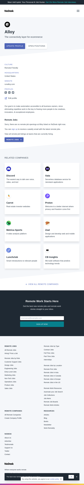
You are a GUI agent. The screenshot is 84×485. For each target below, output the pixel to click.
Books (46, 421)
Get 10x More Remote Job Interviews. (61, 2)
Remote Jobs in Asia (51, 372)
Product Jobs (9, 385)
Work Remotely (49, 428)
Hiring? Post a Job (11, 353)
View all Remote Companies (42, 284)
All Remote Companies (13, 415)
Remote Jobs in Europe (52, 379)
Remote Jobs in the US (52, 382)
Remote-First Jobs (50, 369)
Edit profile (11, 98)
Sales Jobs (8, 388)
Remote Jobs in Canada (52, 376)
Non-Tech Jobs (10, 378)
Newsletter (47, 425)
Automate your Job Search (53, 392)
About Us (8, 438)
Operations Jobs (10, 382)
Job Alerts (47, 398)
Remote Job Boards (51, 402)
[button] (78, 10)
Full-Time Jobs (49, 353)
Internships (48, 360)
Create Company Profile (13, 418)
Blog (45, 418)
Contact (7, 454)
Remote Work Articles (51, 405)
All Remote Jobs (10, 350)
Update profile (14, 46)
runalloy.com (10, 84)
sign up (15, 129)
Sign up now (42, 324)
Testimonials (9, 444)
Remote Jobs (11, 120)
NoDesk (8, 434)
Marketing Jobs (10, 375)
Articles (46, 415)
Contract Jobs (49, 350)
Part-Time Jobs (49, 356)
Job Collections (49, 395)
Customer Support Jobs (13, 362)
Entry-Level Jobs (10, 372)
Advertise (8, 441)
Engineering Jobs (11, 368)
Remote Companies (13, 411)
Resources (49, 411)
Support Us (9, 448)
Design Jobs (9, 365)
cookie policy (54, 479)
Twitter (7, 451)
